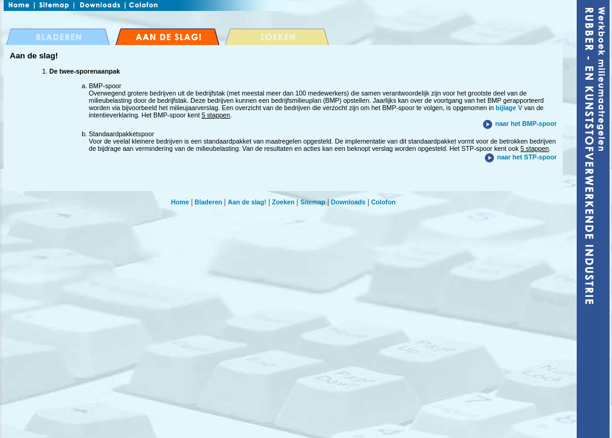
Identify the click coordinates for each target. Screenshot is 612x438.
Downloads (348, 202)
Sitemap (312, 202)
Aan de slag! (247, 202)
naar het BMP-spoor (526, 123)
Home (180, 202)
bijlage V (509, 107)
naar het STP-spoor (527, 157)
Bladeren (209, 202)
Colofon (383, 202)
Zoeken (283, 202)
